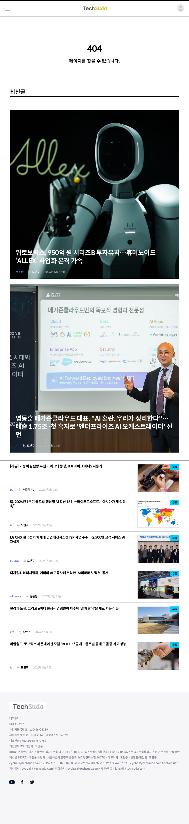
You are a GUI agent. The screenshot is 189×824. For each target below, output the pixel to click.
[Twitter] (32, 782)
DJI (12, 489)
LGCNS (14, 561)
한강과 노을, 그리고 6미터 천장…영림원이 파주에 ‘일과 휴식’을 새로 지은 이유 (64, 608)
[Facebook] (22, 782)
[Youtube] (12, 782)
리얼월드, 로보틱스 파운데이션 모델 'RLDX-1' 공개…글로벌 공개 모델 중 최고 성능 (68, 644)
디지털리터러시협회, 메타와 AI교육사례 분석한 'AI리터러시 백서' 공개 (59, 573)
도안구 (36, 272)
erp (12, 632)
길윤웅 (33, 596)
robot (19, 272)
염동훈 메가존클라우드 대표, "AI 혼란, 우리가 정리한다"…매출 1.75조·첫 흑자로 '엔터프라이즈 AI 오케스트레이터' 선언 (94, 426)
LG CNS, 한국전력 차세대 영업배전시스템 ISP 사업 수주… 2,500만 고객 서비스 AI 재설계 (67, 539)
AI (17, 445)
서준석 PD (29, 489)
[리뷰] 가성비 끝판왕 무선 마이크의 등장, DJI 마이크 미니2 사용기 (56, 466)
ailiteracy (16, 596)
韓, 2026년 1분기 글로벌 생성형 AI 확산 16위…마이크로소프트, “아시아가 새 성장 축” (68, 504)
